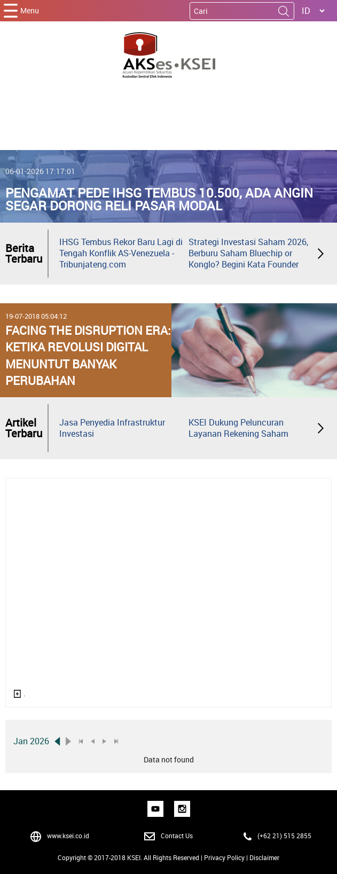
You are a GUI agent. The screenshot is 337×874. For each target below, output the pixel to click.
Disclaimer (264, 857)
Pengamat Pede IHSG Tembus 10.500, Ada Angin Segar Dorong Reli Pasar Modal (159, 199)
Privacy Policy (224, 857)
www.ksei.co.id (68, 835)
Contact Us (177, 835)
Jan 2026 (31, 741)
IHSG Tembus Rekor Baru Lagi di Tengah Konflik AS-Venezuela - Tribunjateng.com (121, 253)
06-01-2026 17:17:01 (40, 171)
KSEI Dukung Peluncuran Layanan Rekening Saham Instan (238, 433)
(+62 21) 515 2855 (284, 835)
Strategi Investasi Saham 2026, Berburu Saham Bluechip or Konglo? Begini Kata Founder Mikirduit (248, 258)
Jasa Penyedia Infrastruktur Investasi (112, 427)
